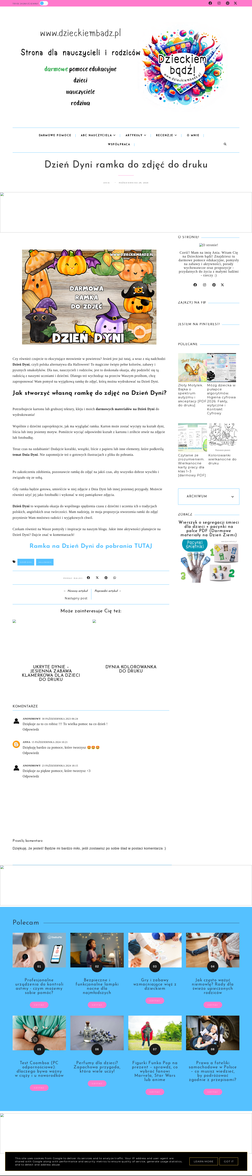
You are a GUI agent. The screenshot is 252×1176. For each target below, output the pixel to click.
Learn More (204, 1161)
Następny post (76, 598)
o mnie (193, 135)
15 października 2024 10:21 (50, 742)
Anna (26, 742)
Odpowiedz (31, 729)
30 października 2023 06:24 (60, 718)
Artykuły (136, 135)
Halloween (44, 562)
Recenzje (166, 135)
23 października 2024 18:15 (60, 765)
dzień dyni (26, 562)
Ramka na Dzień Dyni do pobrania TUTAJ (90, 546)
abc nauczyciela (98, 135)
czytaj (39, 1005)
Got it (229, 1161)
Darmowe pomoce (55, 135)
